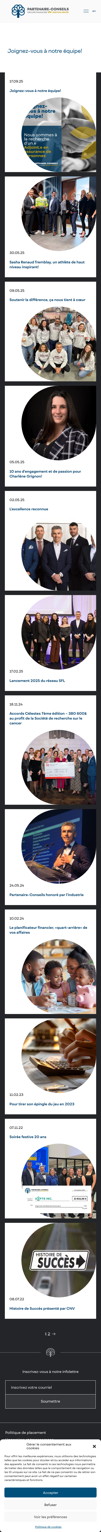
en (94, 11)
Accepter (50, 1493)
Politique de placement (25, 1432)
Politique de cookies (48, 1526)
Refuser (50, 1505)
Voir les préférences (50, 1517)
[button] (94, 1446)
